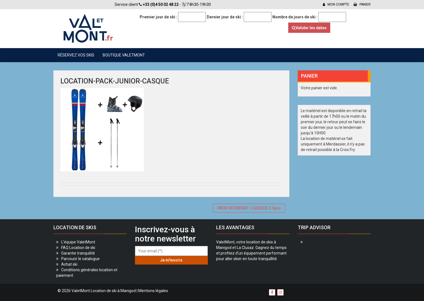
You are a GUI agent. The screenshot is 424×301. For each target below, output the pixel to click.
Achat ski (69, 264)
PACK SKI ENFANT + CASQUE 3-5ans (249, 208)
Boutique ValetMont (124, 55)
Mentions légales (153, 290)
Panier (362, 4)
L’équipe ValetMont (78, 242)
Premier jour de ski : (158, 17)
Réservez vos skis (76, 55)
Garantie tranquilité (78, 253)
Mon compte (336, 4)
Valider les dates (309, 28)
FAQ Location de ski (78, 247)
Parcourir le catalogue (80, 258)
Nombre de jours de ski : (294, 17)
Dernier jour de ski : (225, 17)
